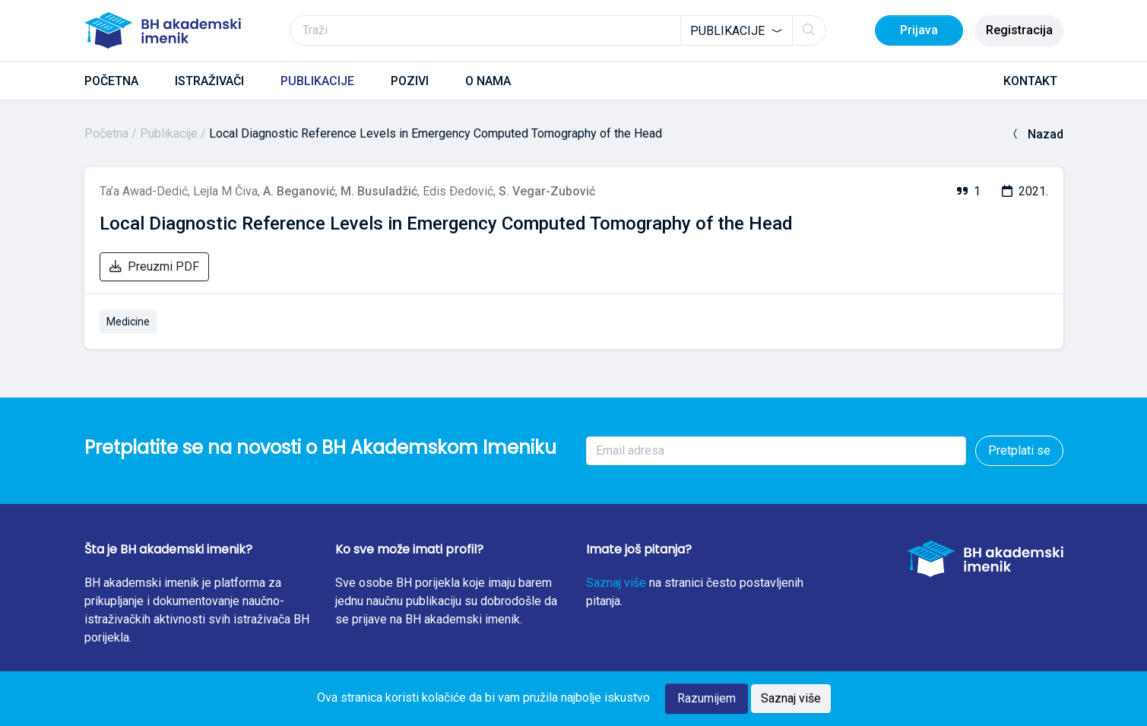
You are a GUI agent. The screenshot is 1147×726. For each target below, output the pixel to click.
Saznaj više (616, 582)
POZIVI (410, 81)
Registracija (1019, 30)
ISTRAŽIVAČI (209, 81)
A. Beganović (299, 191)
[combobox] (736, 30)
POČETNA (111, 81)
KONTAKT (1030, 81)
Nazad (1036, 134)
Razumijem (706, 698)
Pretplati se (1019, 450)
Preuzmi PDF (154, 266)
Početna (106, 133)
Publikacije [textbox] (727, 31)
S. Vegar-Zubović (547, 191)
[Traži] (558, 30)
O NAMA (488, 81)
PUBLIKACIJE (317, 81)
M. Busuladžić (379, 191)
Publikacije (169, 133)
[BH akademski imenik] (162, 30)
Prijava (919, 30)
